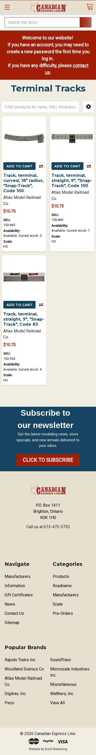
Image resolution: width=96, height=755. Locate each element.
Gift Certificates (19, 595)
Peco (9, 702)
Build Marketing (56, 749)
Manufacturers (17, 576)
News (10, 604)
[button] (88, 106)
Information (15, 585)
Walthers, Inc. (62, 693)
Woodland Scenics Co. (25, 669)
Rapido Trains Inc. (20, 659)
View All (57, 702)
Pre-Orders (63, 613)
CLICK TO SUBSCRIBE (48, 460)
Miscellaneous (63, 684)
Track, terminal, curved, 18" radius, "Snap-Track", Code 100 (23, 183)
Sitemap (12, 622)
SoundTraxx (60, 659)
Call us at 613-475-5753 (48, 526)
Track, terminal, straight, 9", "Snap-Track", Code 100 (71, 180)
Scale (58, 604)
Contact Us (14, 613)
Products (61, 576)
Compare (41, 166)
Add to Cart (19, 166)
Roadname (62, 585)
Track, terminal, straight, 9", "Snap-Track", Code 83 (23, 319)
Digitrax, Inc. (15, 693)
